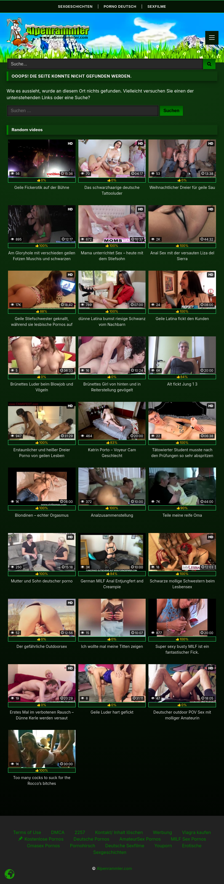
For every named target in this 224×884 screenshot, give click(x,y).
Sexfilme (157, 6)
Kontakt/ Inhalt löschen (119, 832)
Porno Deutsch (120, 6)
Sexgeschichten (74, 6)
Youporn (163, 845)
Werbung (162, 832)
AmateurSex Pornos (140, 838)
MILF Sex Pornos (188, 838)
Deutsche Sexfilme (124, 845)
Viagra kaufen (196, 832)
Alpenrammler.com (114, 868)
